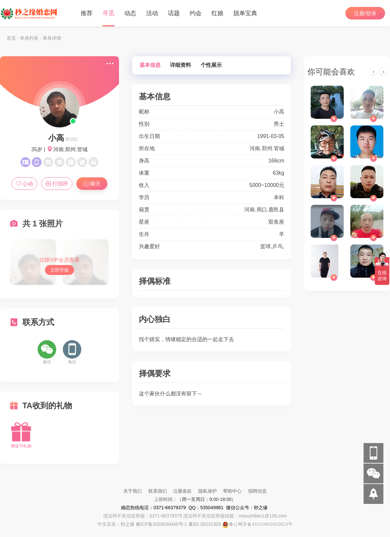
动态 (130, 13)
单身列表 (29, 38)
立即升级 (59, 270)
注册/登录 (365, 13)
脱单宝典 (245, 13)
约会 (196, 13)
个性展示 (211, 65)
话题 (174, 13)
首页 (11, 38)
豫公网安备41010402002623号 (260, 524)
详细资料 (180, 65)
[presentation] (373, 71)
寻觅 (108, 13)
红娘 (217, 13)
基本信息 (150, 65)
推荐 (87, 13)
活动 (152, 13)
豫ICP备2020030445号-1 (161, 524)
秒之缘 (128, 524)
